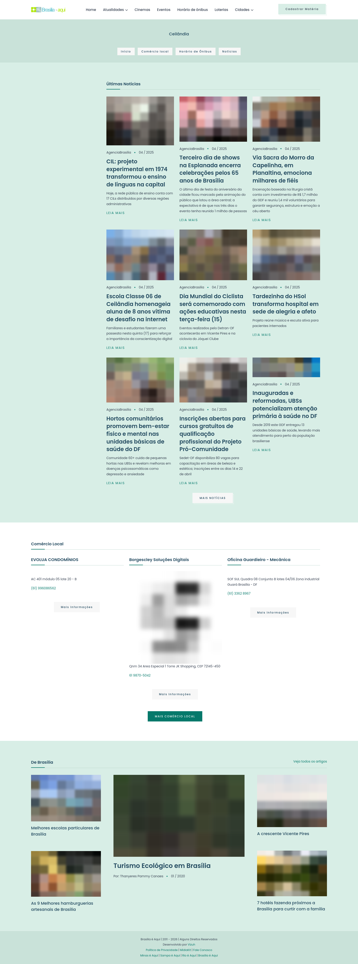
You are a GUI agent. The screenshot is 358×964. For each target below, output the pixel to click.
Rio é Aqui (189, 955)
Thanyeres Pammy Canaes (141, 876)
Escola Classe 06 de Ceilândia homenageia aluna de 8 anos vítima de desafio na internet (138, 308)
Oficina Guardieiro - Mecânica (258, 559)
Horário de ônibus (192, 9)
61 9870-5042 (139, 675)
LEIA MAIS (115, 213)
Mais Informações (77, 607)
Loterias (221, 9)
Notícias (229, 51)
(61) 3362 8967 (238, 593)
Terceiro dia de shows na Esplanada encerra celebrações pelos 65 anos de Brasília (210, 169)
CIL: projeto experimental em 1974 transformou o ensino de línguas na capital (136, 173)
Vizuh (191, 944)
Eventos (164, 9)
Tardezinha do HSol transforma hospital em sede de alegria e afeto (286, 304)
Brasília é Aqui (208, 955)
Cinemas (142, 9)
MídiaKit (185, 950)
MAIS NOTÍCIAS (213, 498)
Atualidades (113, 9)
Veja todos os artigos (310, 761)
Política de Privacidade (162, 950)
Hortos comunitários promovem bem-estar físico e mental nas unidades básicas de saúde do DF (137, 434)
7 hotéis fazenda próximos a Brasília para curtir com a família (291, 906)
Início (126, 51)
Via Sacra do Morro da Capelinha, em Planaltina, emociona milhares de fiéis (283, 169)
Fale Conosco (202, 950)
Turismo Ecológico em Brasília (162, 865)
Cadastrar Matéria (302, 9)
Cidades (242, 9)
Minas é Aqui (149, 955)
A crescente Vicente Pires (283, 833)
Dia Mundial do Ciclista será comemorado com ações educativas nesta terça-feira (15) (212, 308)
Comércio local (155, 51)
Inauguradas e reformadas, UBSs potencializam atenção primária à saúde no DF (285, 404)
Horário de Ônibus (195, 51)
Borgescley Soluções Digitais (159, 559)
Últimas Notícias (123, 84)
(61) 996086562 (43, 588)
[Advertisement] (65, 114)
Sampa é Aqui (170, 955)
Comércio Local (47, 544)
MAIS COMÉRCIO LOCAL (175, 716)
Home (91, 9)
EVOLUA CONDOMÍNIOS (54, 559)
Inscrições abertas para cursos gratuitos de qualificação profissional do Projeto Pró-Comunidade (212, 434)
